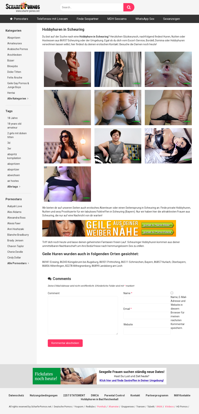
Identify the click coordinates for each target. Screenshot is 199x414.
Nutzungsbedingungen (44, 395)
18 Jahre (12, 118)
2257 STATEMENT (74, 395)
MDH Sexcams (117, 19)
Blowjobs (12, 66)
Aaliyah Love (14, 206)
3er (9, 148)
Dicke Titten (14, 71)
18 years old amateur (14, 125)
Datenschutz (16, 395)
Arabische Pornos (17, 49)
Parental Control (114, 395)
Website (128, 324)
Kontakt (135, 395)
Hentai (11, 92)
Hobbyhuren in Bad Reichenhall (99, 399)
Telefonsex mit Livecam (52, 19)
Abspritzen (13, 37)
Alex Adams (14, 211)
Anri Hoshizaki (15, 229)
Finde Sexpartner (87, 19)
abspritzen (13, 163)
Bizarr (10, 60)
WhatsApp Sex (144, 19)
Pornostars (21, 19)
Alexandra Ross (16, 217)
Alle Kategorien (17, 98)
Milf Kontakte (182, 395)
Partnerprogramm (157, 395)
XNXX (159, 406)
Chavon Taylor (15, 246)
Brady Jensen (15, 240)
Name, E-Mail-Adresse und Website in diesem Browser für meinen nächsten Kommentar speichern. (179, 312)
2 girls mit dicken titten (17, 135)
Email (127, 308)
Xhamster (114, 406)
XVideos (169, 406)
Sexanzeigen (171, 19)
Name (127, 293)
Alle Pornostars (18, 263)
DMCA (95, 395)
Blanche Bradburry (18, 234)
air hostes (13, 180)
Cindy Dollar (14, 257)
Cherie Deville (15, 251)
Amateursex (14, 43)
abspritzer (13, 169)
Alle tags (13, 186)
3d (8, 142)
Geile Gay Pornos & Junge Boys (18, 85)
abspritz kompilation (14, 156)
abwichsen (13, 175)
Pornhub (101, 406)
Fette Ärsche (14, 77)
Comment (54, 293)
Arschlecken (14, 54)
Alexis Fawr (14, 223)
